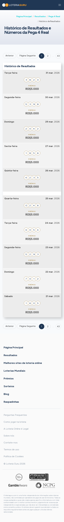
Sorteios (9, 386)
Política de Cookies (14, 456)
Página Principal (24, 16)
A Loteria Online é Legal (16, 428)
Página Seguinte (27, 55)
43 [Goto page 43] (58, 326)
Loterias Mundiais (14, 370)
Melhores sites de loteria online (23, 362)
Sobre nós (9, 435)
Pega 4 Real (54, 16)
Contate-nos (11, 442)
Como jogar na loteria (15, 422)
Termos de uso (11, 449)
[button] (60, 5)
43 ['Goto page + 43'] (58, 56)
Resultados (40, 16)
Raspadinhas (11, 401)
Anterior (10, 55)
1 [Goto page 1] (41, 56)
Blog (6, 393)
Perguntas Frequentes (15, 415)
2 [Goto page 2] (47, 56)
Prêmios (9, 378)
